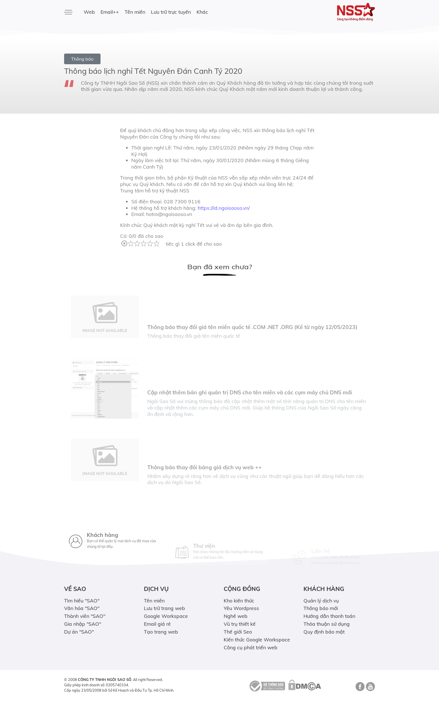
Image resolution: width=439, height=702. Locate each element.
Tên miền (135, 12)
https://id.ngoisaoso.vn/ (224, 208)
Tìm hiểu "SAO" (81, 600)
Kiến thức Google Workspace (257, 639)
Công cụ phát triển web (250, 647)
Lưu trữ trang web (164, 608)
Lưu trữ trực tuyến (171, 12)
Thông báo (82, 59)
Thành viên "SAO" (84, 616)
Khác (202, 12)
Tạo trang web (161, 632)
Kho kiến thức (239, 600)
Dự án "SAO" (79, 632)
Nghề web (235, 616)
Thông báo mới (320, 608)
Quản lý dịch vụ (321, 600)
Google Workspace (166, 616)
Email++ (110, 12)
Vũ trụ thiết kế (240, 624)
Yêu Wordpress (241, 608)
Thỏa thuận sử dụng (326, 624)
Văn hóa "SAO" (81, 608)
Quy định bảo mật (324, 632)
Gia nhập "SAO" (82, 624)
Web (89, 12)
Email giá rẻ (157, 624)
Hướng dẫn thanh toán (329, 616)
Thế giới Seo (238, 632)
